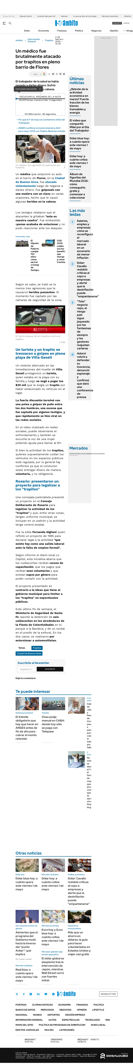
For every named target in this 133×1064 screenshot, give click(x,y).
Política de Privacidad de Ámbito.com (62, 1024)
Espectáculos (70, 1019)
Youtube (45, 994)
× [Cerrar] (40, 89)
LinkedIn (38, 994)
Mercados (47, 1009)
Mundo (37, 1014)
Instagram (30, 994)
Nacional (21, 1014)
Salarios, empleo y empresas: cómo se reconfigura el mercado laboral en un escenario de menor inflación (85, 239)
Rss (108, 1019)
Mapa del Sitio (24, 1024)
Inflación (127, 16)
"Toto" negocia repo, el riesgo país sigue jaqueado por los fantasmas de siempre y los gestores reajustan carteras (84, 325)
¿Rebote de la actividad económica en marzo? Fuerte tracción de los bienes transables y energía (79, 100)
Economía (43, 30)
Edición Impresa (75, 1014)
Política (79, 30)
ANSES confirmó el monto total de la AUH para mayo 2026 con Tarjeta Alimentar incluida (41, 130)
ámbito (19, 40)
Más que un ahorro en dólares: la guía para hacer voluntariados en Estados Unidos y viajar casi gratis (79, 943)
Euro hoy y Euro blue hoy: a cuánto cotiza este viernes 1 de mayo (53, 937)
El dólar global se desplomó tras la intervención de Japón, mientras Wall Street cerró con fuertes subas (53, 969)
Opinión (114, 30)
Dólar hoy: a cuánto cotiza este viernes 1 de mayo (79, 161)
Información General (34, 40)
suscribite (117, 23)
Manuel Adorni (26, 16)
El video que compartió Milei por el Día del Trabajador (79, 125)
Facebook (24, 994)
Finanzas (62, 30)
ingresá (126, 23)
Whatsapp (53, 994)
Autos (52, 1019)
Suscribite (50, 669)
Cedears (101, 454)
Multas (49, 1029)
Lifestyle (98, 1009)
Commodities (91, 454)
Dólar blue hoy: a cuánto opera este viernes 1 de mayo (80, 143)
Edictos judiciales (27, 1029)
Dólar (27, 30)
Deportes (54, 1014)
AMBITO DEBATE (88, 1040)
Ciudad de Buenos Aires (29, 653)
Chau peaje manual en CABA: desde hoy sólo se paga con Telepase (53, 724)
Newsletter (108, 994)
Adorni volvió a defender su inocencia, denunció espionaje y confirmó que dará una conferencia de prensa (85, 375)
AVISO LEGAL (98, 1024)
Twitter (17, 994)
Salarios (64, 16)
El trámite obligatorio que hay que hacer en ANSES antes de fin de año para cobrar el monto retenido (27, 728)
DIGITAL (31, 1040)
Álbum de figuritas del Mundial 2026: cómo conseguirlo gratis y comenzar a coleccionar (79, 185)
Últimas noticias (42, 1004)
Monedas (73, 454)
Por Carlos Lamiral (23, 959)
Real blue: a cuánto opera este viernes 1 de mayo (27, 975)
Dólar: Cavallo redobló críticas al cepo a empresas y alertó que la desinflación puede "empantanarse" (88, 279)
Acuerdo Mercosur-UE (46, 16)
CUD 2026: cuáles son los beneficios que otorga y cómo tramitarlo (62, 251)
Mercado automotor (110, 16)
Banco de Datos (25, 1009)
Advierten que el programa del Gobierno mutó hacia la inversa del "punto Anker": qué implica (27, 943)
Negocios (96, 30)
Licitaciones (66, 1029)
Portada (21, 1004)
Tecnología (92, 1019)
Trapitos (49, 40)
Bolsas (81, 454)
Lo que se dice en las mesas (84, 16)
